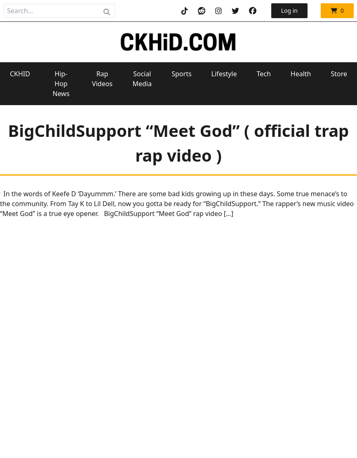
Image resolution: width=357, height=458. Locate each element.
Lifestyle (224, 73)
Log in (289, 10)
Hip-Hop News (60, 83)
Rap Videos (102, 78)
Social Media (141, 78)
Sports (181, 73)
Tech (263, 73)
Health (301, 73)
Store (339, 73)
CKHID (20, 73)
